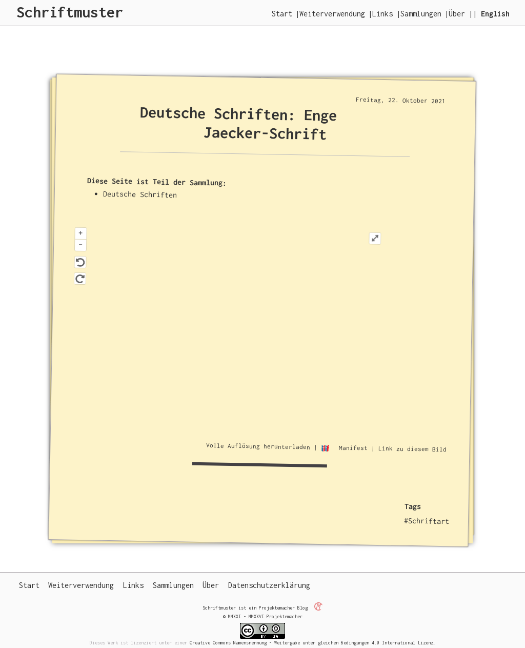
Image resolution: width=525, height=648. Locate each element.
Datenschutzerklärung (269, 585)
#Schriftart (427, 521)
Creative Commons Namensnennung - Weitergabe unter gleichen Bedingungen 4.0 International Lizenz (311, 642)
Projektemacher (277, 608)
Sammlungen (420, 13)
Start (282, 13)
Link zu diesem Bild (412, 449)
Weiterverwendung (332, 13)
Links (382, 13)
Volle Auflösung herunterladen (258, 446)
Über (457, 13)
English (495, 13)
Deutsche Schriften (140, 194)
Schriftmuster (69, 12)
